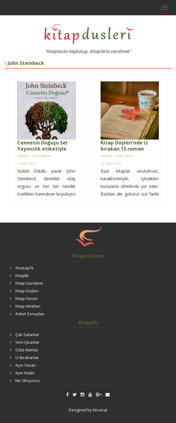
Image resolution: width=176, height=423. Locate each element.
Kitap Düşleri (27, 291)
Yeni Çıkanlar (27, 342)
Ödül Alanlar (26, 350)
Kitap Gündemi (29, 283)
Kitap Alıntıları (27, 306)
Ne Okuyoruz (27, 380)
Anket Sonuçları (29, 313)
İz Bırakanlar (27, 357)
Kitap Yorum (26, 298)
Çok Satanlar (27, 334)
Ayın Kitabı (25, 373)
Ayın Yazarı (25, 365)
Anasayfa (24, 268)
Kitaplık (22, 275)
